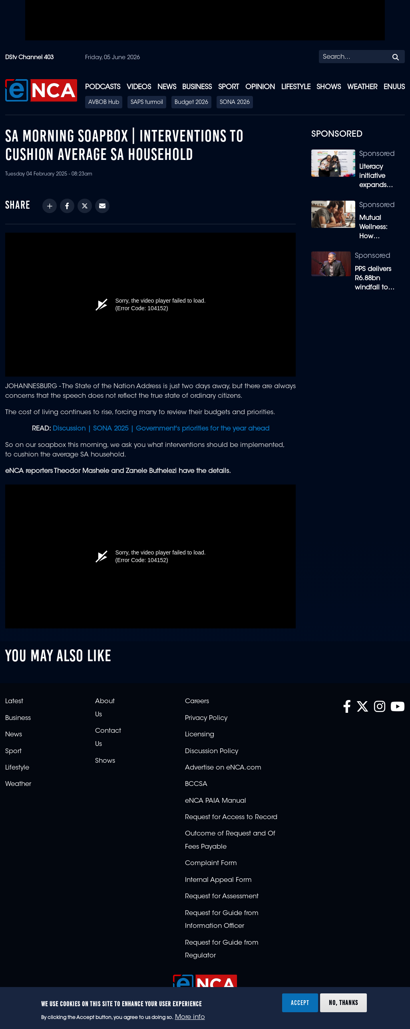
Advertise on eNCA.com (223, 768)
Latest (14, 701)
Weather (362, 87)
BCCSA (196, 784)
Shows (328, 87)
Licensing (199, 735)
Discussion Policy (211, 751)
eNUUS (394, 87)
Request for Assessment (222, 896)
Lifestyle (295, 87)
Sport (228, 87)
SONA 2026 (235, 103)
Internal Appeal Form (218, 880)
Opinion (260, 87)
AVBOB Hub (103, 103)
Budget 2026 (191, 103)
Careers (197, 701)
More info (190, 1017)
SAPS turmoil (147, 103)
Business (197, 87)
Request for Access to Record (231, 817)
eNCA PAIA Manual (215, 801)
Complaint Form (211, 863)
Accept (300, 1003)
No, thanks (343, 1003)
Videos (139, 87)
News (166, 87)
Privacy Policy (206, 718)
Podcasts (102, 87)
